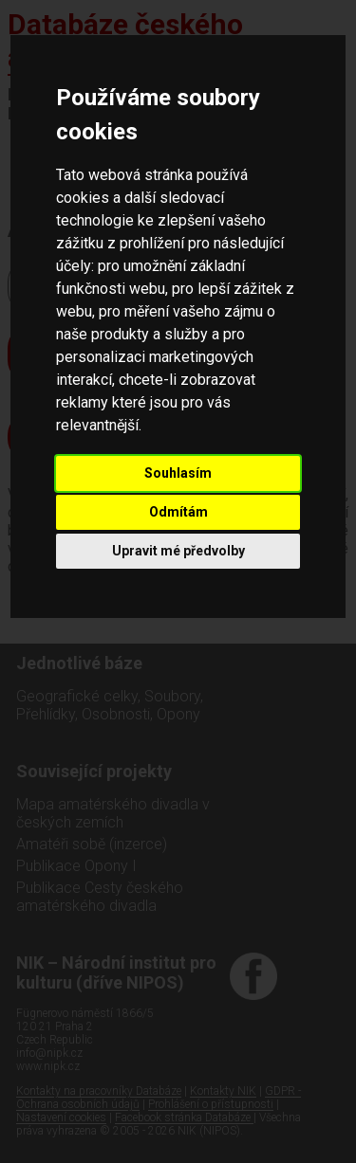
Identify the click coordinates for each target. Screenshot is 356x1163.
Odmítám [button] (178, 511)
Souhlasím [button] (178, 473)
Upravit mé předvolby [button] (178, 550)
